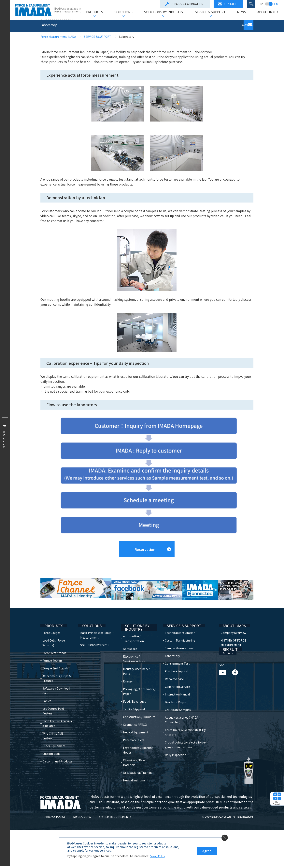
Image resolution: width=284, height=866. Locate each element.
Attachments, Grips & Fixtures (56, 703)
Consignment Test (174, 689)
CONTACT (227, 4)
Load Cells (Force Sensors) (53, 668)
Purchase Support (174, 697)
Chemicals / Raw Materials (136, 794)
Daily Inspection (173, 775)
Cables (46, 726)
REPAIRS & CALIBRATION (183, 4)
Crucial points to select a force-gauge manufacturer (187, 765)
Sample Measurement (176, 674)
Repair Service (171, 704)
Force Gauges (51, 658)
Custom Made (51, 774)
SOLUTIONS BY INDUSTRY (163, 12)
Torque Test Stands (55, 694)
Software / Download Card (56, 716)
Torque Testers (52, 686)
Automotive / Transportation (135, 665)
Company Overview (232, 658)
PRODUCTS (94, 12)
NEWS (241, 12)
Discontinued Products (57, 782)
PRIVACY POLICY (50, 853)
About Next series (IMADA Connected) (187, 743)
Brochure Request (174, 727)
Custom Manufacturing (177, 666)
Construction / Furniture (134, 746)
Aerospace (132, 675)
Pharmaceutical (135, 771)
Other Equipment (53, 767)
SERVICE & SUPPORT (210, 12)
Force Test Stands (54, 678)
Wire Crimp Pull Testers (57, 759)
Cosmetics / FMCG (137, 756)
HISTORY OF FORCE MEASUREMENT (232, 668)
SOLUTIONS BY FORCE (95, 671)
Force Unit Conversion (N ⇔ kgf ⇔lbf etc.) (186, 753)
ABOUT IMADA (267, 12)
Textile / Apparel (136, 736)
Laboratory (169, 681)
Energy (130, 708)
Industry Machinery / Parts (138, 698)
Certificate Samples (175, 735)
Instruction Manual (174, 720)
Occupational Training (134, 806)
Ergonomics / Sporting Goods (135, 781)
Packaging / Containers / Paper (137, 718)
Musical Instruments (138, 816)
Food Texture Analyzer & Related (57, 748)
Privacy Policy (159, 856)
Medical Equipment (137, 764)
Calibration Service (174, 712)
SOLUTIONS (123, 12)
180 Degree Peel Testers (53, 736)
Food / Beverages (136, 728)
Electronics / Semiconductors (136, 685)
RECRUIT (225, 679)
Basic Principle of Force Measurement (96, 660)
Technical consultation (177, 658)
